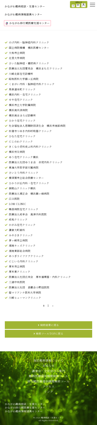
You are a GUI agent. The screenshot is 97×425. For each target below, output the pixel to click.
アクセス (48, 386)
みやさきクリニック (21, 235)
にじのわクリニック (21, 141)
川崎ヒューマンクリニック (25, 298)
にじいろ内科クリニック (23, 261)
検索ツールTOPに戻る (49, 333)
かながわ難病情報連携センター (23, 14)
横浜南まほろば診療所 (22, 115)
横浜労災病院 (17, 152)
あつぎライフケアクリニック (26, 256)
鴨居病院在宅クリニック (23, 209)
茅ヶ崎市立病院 (18, 240)
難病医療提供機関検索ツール (48, 376)
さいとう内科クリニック (23, 173)
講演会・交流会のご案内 (48, 371)
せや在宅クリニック (21, 100)
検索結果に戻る (49, 325)
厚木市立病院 (17, 266)
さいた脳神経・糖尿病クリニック (29, 63)
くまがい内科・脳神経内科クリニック (32, 84)
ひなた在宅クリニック (22, 136)
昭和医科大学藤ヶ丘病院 (24, 79)
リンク (48, 391)
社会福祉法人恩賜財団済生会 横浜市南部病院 (37, 126)
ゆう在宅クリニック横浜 (23, 157)
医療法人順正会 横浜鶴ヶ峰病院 (29, 193)
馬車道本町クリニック (22, 89)
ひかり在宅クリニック (22, 120)
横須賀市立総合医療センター (26, 178)
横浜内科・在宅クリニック (25, 94)
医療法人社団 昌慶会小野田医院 (29, 287)
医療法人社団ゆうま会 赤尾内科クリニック (36, 162)
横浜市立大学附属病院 (22, 105)
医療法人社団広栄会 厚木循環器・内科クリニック (40, 277)
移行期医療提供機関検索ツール (48, 381)
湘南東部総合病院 (19, 251)
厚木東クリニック (19, 271)
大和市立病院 (17, 53)
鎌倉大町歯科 (17, 230)
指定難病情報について (48, 360)
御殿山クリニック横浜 (22, 188)
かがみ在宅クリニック (22, 225)
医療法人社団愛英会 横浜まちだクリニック (36, 68)
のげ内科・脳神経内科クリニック (29, 42)
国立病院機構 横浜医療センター (29, 48)
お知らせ (48, 365)
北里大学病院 (17, 58)
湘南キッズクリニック (22, 245)
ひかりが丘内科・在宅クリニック (29, 183)
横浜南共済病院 (18, 110)
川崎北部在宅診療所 (21, 74)
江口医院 (14, 199)
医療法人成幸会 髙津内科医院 (28, 214)
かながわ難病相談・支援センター (25, 6)
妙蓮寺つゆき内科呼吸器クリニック (30, 131)
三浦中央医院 (17, 282)
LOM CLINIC (17, 204)
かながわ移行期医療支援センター (27, 23)
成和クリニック (18, 219)
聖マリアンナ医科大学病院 (25, 292)
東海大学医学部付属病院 (24, 167)
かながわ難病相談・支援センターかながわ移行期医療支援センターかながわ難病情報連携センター (25, 407)
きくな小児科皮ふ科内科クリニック (30, 146)
